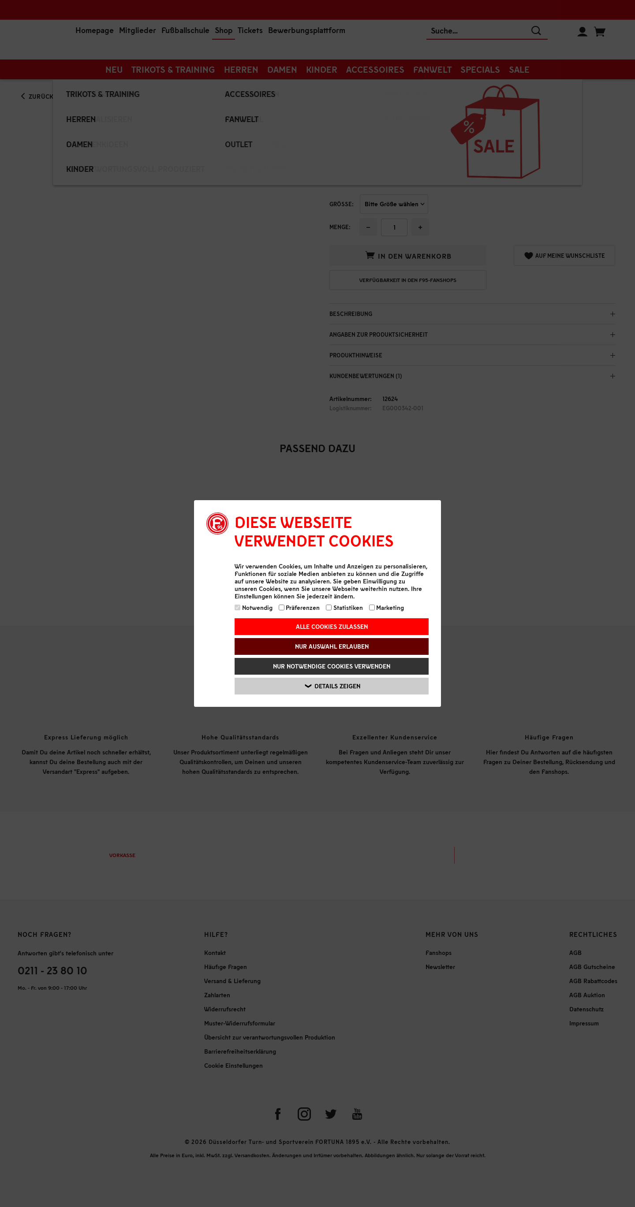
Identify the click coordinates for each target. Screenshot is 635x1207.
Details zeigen (332, 686)
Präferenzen (299, 607)
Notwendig (254, 607)
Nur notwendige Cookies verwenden (331, 666)
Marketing (386, 607)
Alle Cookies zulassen (332, 626)
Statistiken (344, 607)
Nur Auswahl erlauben (332, 646)
